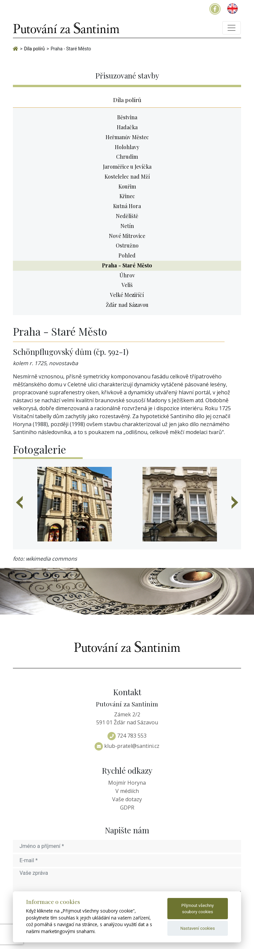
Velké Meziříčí (127, 294)
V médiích (127, 791)
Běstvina (127, 117)
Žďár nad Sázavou (127, 304)
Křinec (127, 196)
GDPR (127, 807)
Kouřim (127, 186)
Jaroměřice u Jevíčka (127, 166)
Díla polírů (127, 99)
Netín (127, 225)
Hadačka (127, 127)
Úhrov (127, 275)
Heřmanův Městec (127, 137)
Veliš (127, 284)
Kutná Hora (127, 205)
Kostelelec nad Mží (127, 176)
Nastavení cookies (197, 928)
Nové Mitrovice (127, 235)
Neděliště (127, 215)
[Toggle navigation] (231, 27)
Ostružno (127, 245)
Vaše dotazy (127, 799)
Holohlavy (127, 146)
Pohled (127, 255)
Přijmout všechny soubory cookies (197, 908)
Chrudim (127, 156)
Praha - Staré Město (127, 265)
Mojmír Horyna (127, 782)
